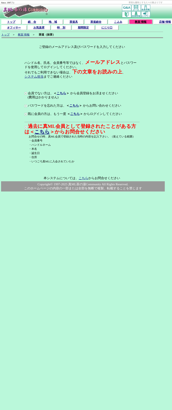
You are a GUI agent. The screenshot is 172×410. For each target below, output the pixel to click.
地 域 (53, 21)
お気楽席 (38, 27)
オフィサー (14, 27)
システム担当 (34, 76)
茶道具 (74, 21)
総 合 (32, 21)
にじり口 (106, 27)
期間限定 (83, 27)
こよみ (118, 21)
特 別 (61, 27)
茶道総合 (95, 21)
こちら (61, 93)
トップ (11, 21)
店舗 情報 (165, 21)
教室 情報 (140, 21)
